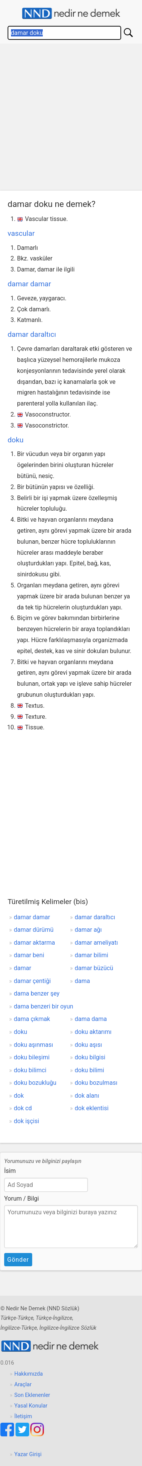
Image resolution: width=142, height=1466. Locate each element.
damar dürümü (34, 929)
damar (22, 968)
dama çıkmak (32, 1019)
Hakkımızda (28, 1374)
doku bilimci (30, 1070)
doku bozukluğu (35, 1082)
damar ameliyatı (96, 942)
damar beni (29, 955)
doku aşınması (33, 1044)
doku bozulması (96, 1082)
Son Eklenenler (32, 1395)
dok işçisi (26, 1121)
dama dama (91, 1019)
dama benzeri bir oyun (43, 1006)
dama (82, 981)
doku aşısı (88, 1044)
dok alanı (87, 1095)
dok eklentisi (91, 1108)
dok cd (23, 1108)
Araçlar (23, 1384)
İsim (10, 1170)
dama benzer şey (37, 993)
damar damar (29, 283)
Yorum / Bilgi (21, 1198)
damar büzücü (94, 968)
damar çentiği (32, 981)
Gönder (18, 1259)
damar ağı (88, 929)
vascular (21, 233)
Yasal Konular (30, 1406)
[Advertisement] (71, 119)
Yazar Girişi (28, 1454)
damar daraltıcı (32, 334)
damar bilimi (91, 955)
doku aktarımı (93, 1031)
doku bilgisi (90, 1057)
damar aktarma (34, 942)
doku (15, 440)
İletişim (23, 1416)
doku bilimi (89, 1070)
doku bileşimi (32, 1057)
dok (19, 1095)
